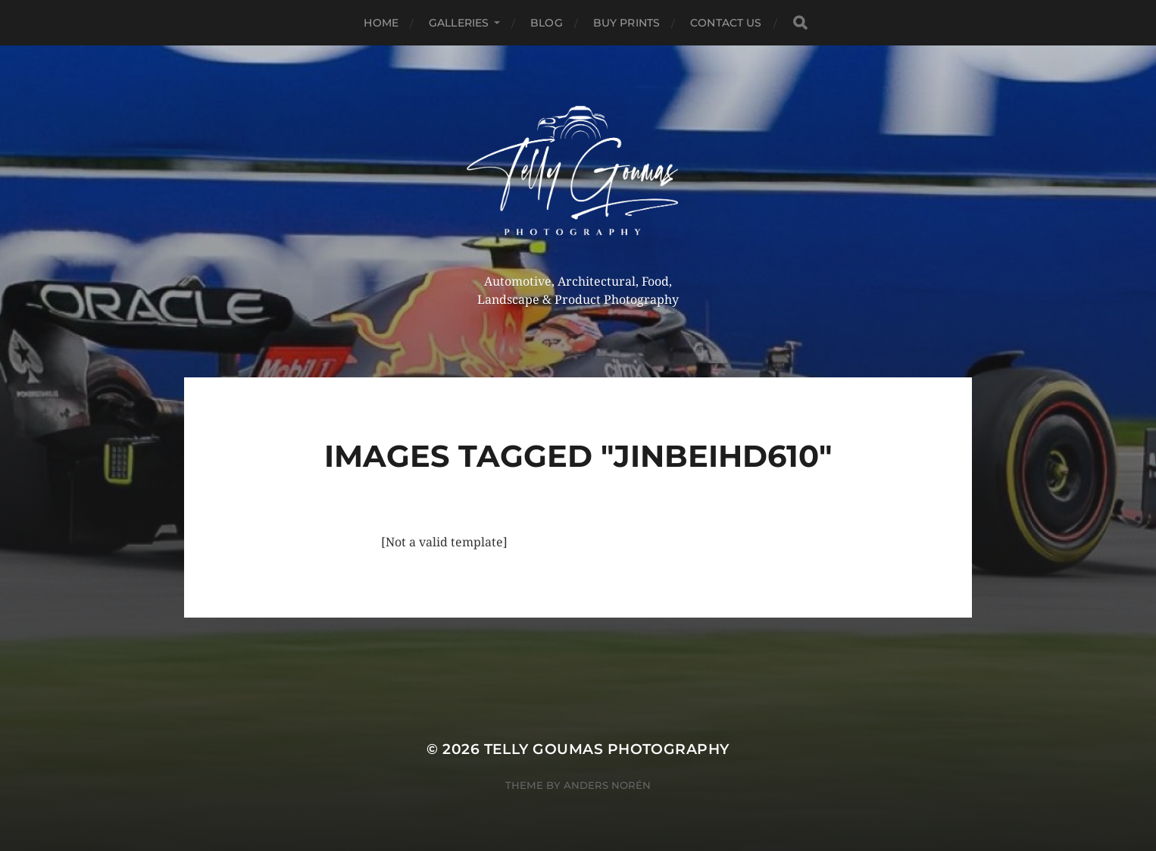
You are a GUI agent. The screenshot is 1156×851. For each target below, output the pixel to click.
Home (381, 23)
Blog (546, 23)
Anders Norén (607, 785)
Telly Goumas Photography (607, 749)
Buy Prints (626, 23)
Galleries (459, 23)
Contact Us (725, 23)
